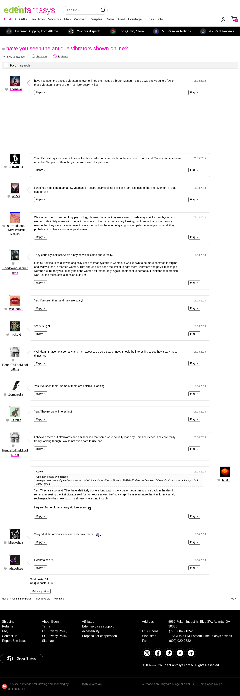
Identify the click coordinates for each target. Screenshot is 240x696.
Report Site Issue (14, 640)
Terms (46, 626)
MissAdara (15, 542)
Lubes (149, 19)
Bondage (135, 19)
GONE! (16, 420)
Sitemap (48, 640)
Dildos (110, 19)
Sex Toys (37, 19)
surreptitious (16, 226)
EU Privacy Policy (54, 636)
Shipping (8, 621)
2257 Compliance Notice (206, 684)
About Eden (50, 621)
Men (67, 19)
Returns (7, 626)
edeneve (16, 89)
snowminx (16, 166)
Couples (96, 19)
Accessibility (90, 631)
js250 (16, 196)
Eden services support (98, 626)
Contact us (9, 636)
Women (80, 19)
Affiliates (88, 621)
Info (160, 19)
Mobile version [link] (92, 684)
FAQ (5, 631)
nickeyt (16, 334)
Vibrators (54, 19)
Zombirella (15, 394)
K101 (226, 480)
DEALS (10, 19)
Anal (121, 19)
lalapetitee (16, 568)
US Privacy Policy (54, 631)
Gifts (23, 19)
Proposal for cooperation (99, 636)
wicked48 (16, 309)
